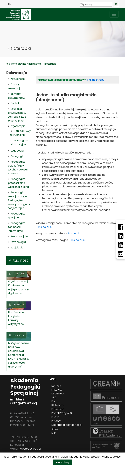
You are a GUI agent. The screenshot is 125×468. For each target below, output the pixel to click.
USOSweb (57, 393)
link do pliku (45, 227)
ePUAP (55, 429)
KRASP (55, 417)
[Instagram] (120, 254)
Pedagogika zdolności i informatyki (16, 227)
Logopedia (17, 151)
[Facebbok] (120, 227)
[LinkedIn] (120, 236)
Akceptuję (62, 462)
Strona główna (18, 63)
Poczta (55, 401)
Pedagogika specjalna (16, 215)
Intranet (56, 421)
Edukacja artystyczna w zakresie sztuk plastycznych (17, 115)
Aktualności (17, 79)
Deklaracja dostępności (66, 425)
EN (9, 4)
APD (53, 397)
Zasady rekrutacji (14, 86)
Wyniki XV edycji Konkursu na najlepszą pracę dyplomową (18, 287)
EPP (53, 433)
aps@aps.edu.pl (30, 449)
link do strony (95, 80)
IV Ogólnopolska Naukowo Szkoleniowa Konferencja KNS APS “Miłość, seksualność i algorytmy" (18, 354)
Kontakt (15, 103)
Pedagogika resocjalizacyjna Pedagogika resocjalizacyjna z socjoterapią (19, 200)
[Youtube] (120, 245)
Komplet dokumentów (16, 96)
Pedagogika (17, 156)
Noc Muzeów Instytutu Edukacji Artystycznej (16, 318)
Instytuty (56, 389)
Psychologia (18, 242)
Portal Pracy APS (61, 413)
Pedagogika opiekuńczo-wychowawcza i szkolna (18, 167)
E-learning (57, 409)
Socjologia (16, 247)
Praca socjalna (19, 236)
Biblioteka (57, 405)
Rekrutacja (34, 63)
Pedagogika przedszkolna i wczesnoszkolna (18, 183)
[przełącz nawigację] (114, 14)
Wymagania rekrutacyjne (19, 142)
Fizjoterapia (49, 63)
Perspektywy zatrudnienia (20, 133)
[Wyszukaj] (96, 4)
